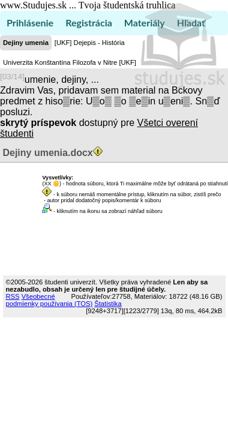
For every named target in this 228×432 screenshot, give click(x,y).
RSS (13, 296)
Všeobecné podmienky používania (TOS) (49, 300)
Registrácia (88, 22)
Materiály (144, 22)
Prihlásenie (30, 22)
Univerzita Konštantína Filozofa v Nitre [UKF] (69, 62)
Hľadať (191, 22)
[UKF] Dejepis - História (90, 42)
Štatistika (107, 303)
